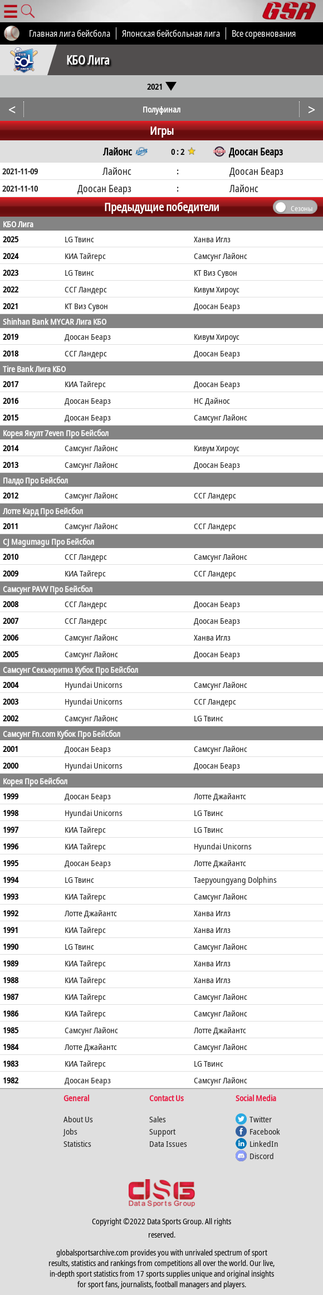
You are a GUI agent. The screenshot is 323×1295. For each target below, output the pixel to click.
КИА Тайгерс (85, 255)
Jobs (70, 1131)
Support (162, 1131)
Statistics (77, 1143)
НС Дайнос (212, 400)
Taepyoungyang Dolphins (235, 879)
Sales (157, 1119)
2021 (162, 86)
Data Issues (168, 1143)
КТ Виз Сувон (215, 272)
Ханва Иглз (212, 239)
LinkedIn (263, 1143)
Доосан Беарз (217, 305)
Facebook (264, 1131)
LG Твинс (79, 239)
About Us (78, 1119)
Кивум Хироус (216, 289)
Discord (261, 1155)
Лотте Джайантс (220, 796)
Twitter (260, 1119)
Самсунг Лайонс (220, 255)
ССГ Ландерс (86, 289)
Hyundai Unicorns (94, 684)
